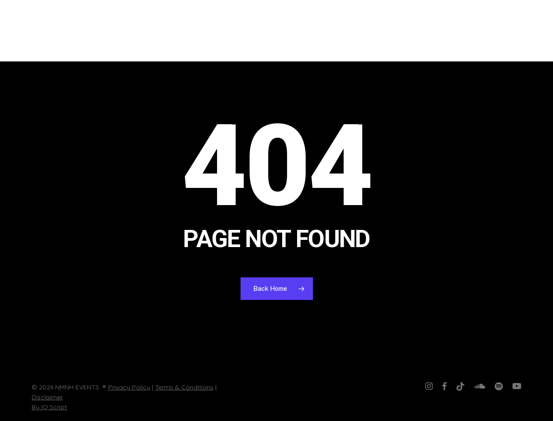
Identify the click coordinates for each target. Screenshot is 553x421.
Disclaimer (47, 397)
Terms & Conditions (184, 387)
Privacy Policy (129, 387)
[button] (532, 31)
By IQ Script (49, 407)
